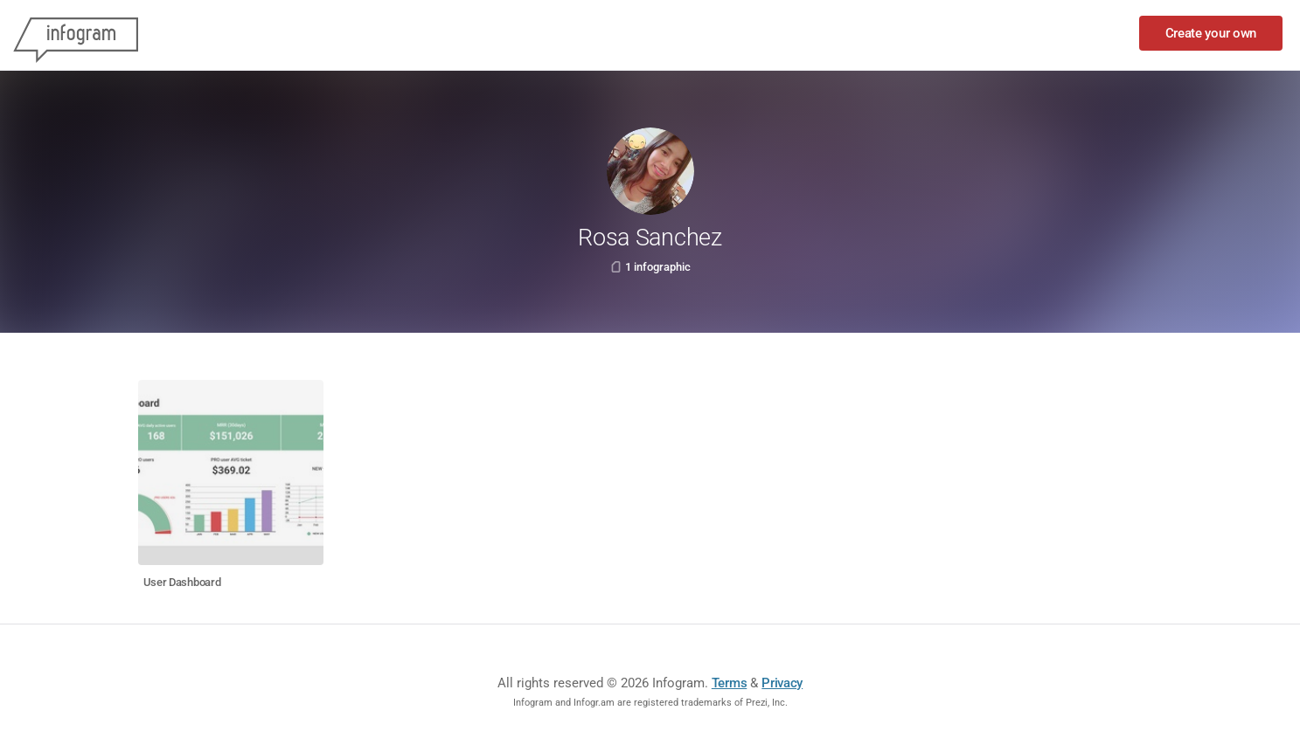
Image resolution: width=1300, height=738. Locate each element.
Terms (729, 683)
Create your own (1211, 33)
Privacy (782, 683)
